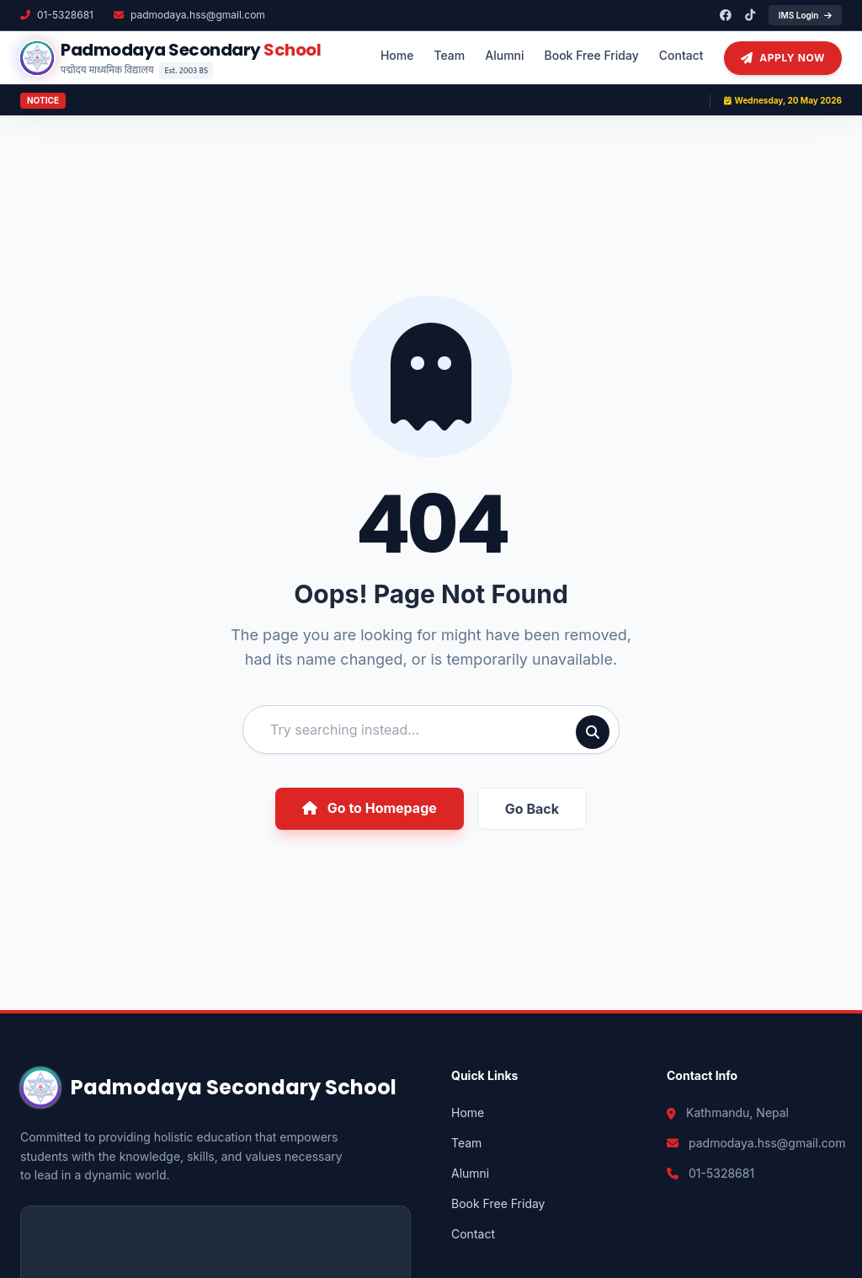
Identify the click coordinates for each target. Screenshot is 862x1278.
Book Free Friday (592, 55)
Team (449, 55)
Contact (681, 55)
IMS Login (805, 15)
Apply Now (783, 58)
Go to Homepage (369, 807)
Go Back (532, 808)
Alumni (504, 55)
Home (397, 55)
